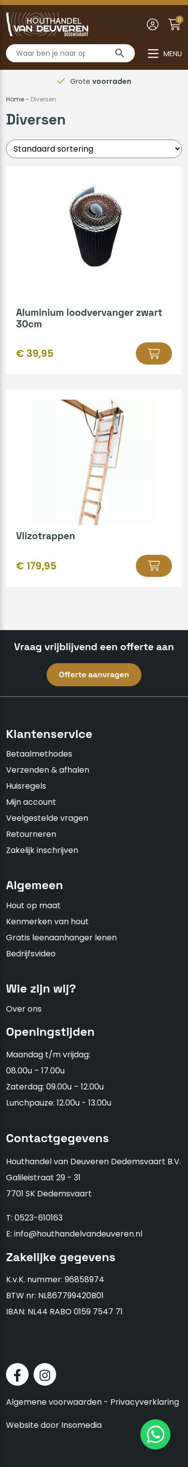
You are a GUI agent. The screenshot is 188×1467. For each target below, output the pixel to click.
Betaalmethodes (39, 754)
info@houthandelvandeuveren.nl (78, 1234)
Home (15, 99)
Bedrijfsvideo (31, 953)
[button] (154, 353)
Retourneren (31, 834)
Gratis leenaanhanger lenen (61, 937)
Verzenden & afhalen (47, 770)
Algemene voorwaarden (54, 1402)
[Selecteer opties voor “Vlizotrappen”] (154, 566)
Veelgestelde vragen (47, 818)
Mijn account (31, 802)
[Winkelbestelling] (94, 149)
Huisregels (26, 786)
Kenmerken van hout (47, 921)
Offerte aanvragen (94, 674)
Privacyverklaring (144, 1402)
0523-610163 (39, 1218)
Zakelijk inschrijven (42, 850)
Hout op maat (33, 905)
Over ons (24, 1009)
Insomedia (81, 1425)
